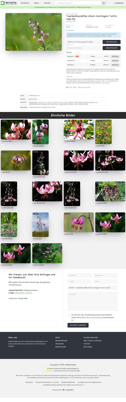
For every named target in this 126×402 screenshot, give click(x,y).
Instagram (88, 347)
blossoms (91, 102)
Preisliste (107, 81)
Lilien (46, 102)
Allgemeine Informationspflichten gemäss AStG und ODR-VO (63, 385)
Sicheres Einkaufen (84, 87)
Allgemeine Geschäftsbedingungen (89, 382)
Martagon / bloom (83, 104)
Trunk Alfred (72, 21)
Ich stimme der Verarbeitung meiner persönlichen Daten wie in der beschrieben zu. (92, 317)
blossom (85, 102)
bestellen (115, 56)
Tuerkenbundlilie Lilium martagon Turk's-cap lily (92, 18)
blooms (81, 102)
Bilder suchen (60, 347)
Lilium (56, 104)
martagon (71, 104)
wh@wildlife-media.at (23, 293)
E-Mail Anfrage (105, 83)
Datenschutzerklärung (94, 317)
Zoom (57, 16)
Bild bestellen (111, 42)
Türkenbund (41, 102)
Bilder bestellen (61, 341)
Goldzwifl (56, 102)
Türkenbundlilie (33, 102)
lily (73, 102)
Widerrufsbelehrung (68, 382)
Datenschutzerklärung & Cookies (47, 382)
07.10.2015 (108, 27)
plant (76, 102)
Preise (57, 337)
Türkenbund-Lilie (38, 177)
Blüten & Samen (33, 99)
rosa (96, 102)
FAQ (75, 87)
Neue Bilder (59, 344)
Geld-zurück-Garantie (92, 341)
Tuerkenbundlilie (63, 104)
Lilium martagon (72, 14)
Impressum (29, 382)
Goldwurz (50, 102)
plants (70, 102)
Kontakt (69, 87)
